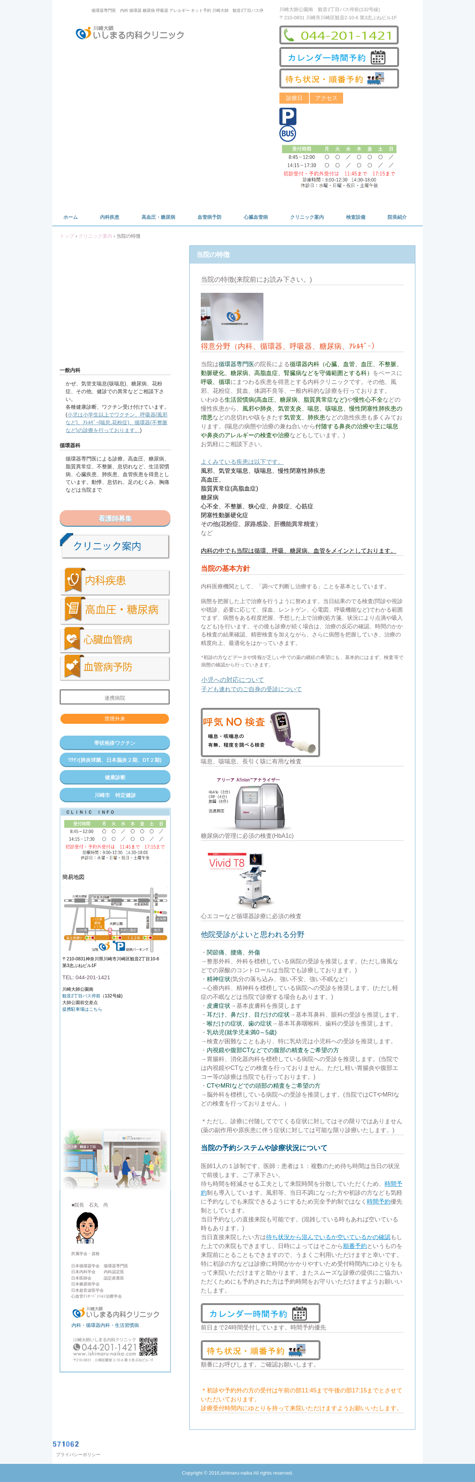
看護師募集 (115, 518)
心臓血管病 (256, 217)
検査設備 (355, 217)
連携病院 (114, 698)
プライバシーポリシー (78, 1454)
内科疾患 (109, 217)
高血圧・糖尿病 (158, 217)
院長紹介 (397, 217)
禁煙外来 (114, 719)
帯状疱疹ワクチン (115, 743)
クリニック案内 (307, 217)
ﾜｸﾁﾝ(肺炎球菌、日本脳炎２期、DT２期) (115, 760)
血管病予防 (209, 217)
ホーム (70, 217)
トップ (67, 236)
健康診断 (115, 777)
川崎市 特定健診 (115, 795)
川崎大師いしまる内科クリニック (134, 34)
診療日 (294, 98)
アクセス (326, 98)
